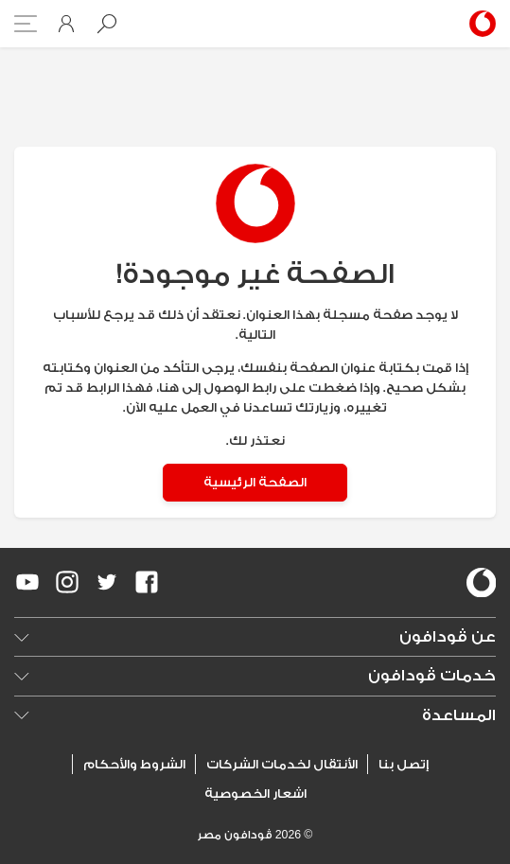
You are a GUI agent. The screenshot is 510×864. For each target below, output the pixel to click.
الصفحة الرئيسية (255, 482)
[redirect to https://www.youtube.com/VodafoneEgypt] (27, 582)
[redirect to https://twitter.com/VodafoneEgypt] (107, 582)
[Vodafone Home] (479, 23)
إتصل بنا (403, 764)
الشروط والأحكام (134, 764)
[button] (107, 23)
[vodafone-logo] (481, 583)
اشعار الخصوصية (255, 793)
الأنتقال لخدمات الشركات (282, 764)
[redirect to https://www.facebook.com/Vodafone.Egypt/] (146, 582)
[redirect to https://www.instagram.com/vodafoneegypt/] (67, 582)
